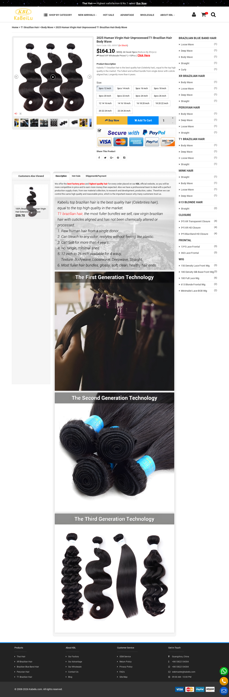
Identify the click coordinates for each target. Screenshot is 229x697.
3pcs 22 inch (123, 96)
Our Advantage (74, 662)
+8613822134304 (178, 662)
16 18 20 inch (143, 103)
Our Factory (72, 656)
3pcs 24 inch (141, 96)
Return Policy (124, 662)
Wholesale (147, 15)
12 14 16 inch (105, 103)
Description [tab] (61, 176)
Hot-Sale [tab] (76, 176)
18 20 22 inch (161, 103)
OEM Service (124, 656)
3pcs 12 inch (105, 88)
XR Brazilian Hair (23, 662)
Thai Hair (19, 656)
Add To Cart (143, 120)
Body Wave (47, 27)
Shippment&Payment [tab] (96, 176)
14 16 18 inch (124, 103)
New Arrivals (87, 15)
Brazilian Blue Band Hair (26, 667)
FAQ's (121, 672)
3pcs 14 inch (123, 88)
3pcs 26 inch (160, 96)
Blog (69, 677)
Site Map (122, 677)
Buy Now (141, 3)
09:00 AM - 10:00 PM (179, 677)
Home (15, 27)
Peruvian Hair (21, 672)
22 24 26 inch (124, 110)
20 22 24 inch (105, 110)
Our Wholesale (73, 667)
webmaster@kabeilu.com (181, 672)
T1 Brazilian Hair (30, 27)
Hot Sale (108, 15)
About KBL (167, 15)
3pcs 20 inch (105, 96)
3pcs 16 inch (141, 88)
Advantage (127, 15)
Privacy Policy (124, 667)
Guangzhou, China (178, 656)
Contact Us (72, 672)
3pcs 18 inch (160, 88)
